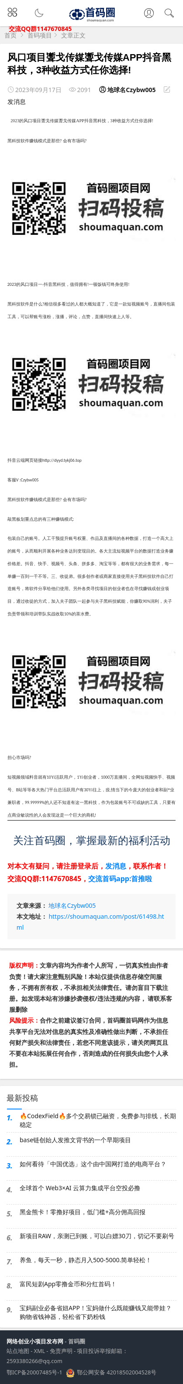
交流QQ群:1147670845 (44, 878)
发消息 (16, 101)
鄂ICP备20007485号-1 (34, 1372)
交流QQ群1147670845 (40, 28)
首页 (10, 35)
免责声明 (61, 1351)
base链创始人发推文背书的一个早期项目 (75, 1140)
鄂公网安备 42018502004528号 (116, 1373)
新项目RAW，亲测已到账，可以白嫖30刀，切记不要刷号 (97, 1236)
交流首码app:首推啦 (120, 878)
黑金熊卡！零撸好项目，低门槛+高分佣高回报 (82, 1212)
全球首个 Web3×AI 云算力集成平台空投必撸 (80, 1188)
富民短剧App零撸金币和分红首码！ (68, 1284)
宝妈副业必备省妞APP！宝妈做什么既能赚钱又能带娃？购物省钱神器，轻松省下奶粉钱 (96, 1312)
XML (39, 1351)
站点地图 (18, 1351)
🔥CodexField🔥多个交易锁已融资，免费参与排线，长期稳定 (98, 1120)
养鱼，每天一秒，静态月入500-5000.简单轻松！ (86, 1260)
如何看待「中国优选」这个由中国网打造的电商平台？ (93, 1164)
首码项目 (40, 35)
